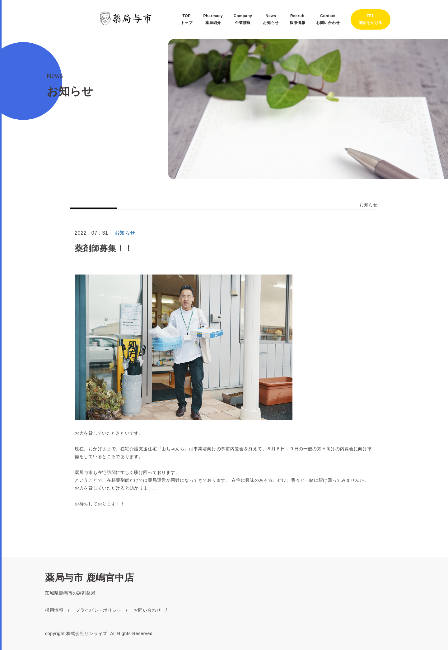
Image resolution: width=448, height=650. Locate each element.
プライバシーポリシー (98, 610)
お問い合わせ (147, 610)
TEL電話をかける (370, 19)
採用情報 (54, 610)
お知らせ (368, 204)
